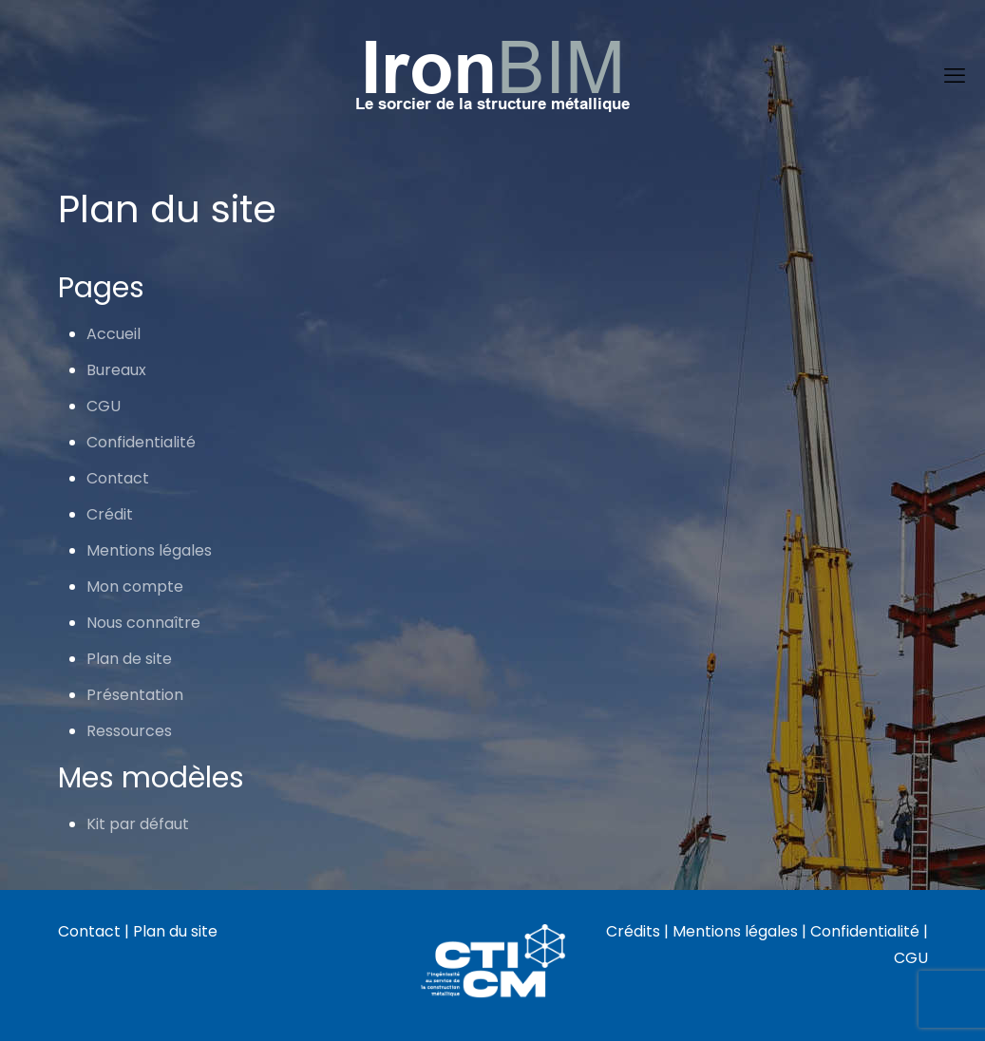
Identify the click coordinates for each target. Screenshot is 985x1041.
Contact (117, 478)
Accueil (113, 334)
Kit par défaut (137, 824)
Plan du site (175, 931)
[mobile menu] (954, 76)
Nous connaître (143, 623)
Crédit (109, 514)
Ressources (129, 731)
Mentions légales (149, 550)
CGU (103, 406)
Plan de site (129, 659)
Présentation (134, 695)
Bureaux (116, 370)
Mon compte (134, 586)
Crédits (633, 931)
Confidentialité (141, 442)
